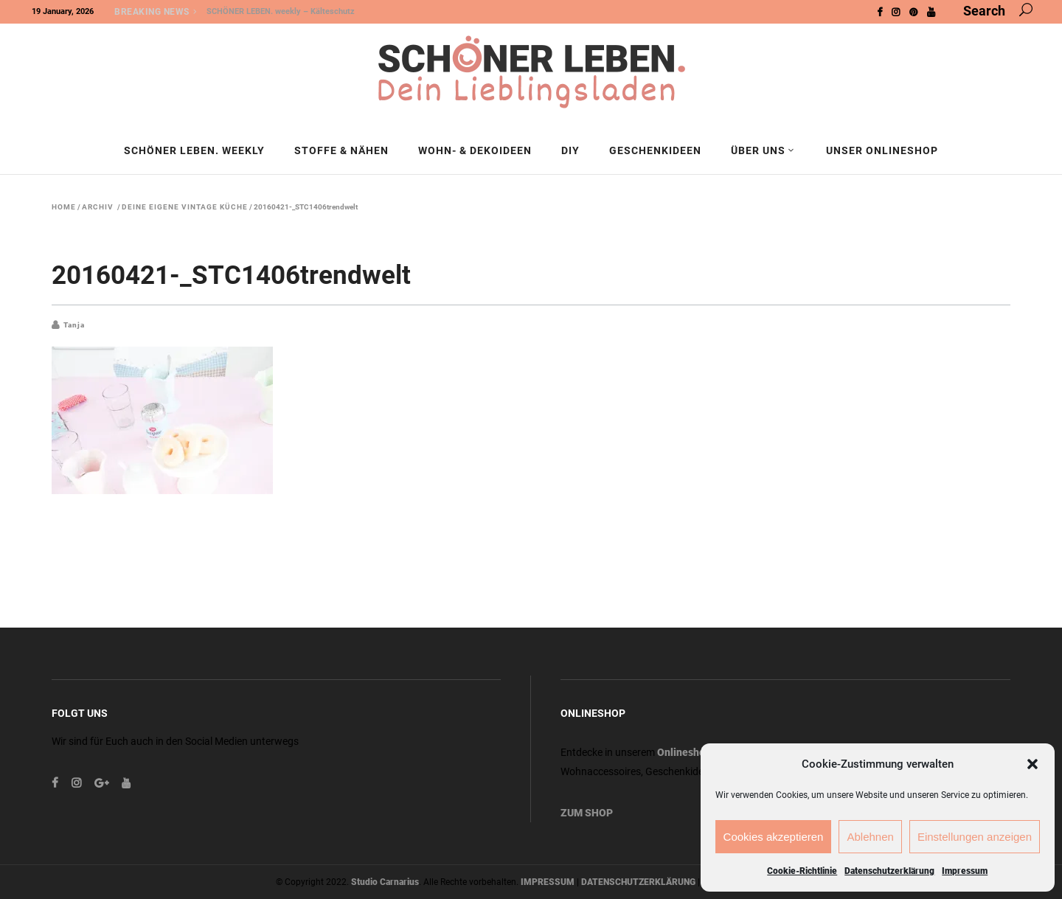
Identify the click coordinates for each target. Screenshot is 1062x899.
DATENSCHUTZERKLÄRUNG (638, 882)
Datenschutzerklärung (889, 871)
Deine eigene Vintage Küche (185, 207)
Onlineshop (684, 752)
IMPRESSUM (548, 882)
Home (64, 207)
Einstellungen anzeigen (974, 836)
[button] (1032, 764)
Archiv (98, 207)
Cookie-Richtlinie (802, 871)
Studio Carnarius (385, 882)
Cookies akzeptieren (773, 836)
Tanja (74, 325)
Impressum (965, 871)
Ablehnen (870, 836)
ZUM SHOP (586, 813)
